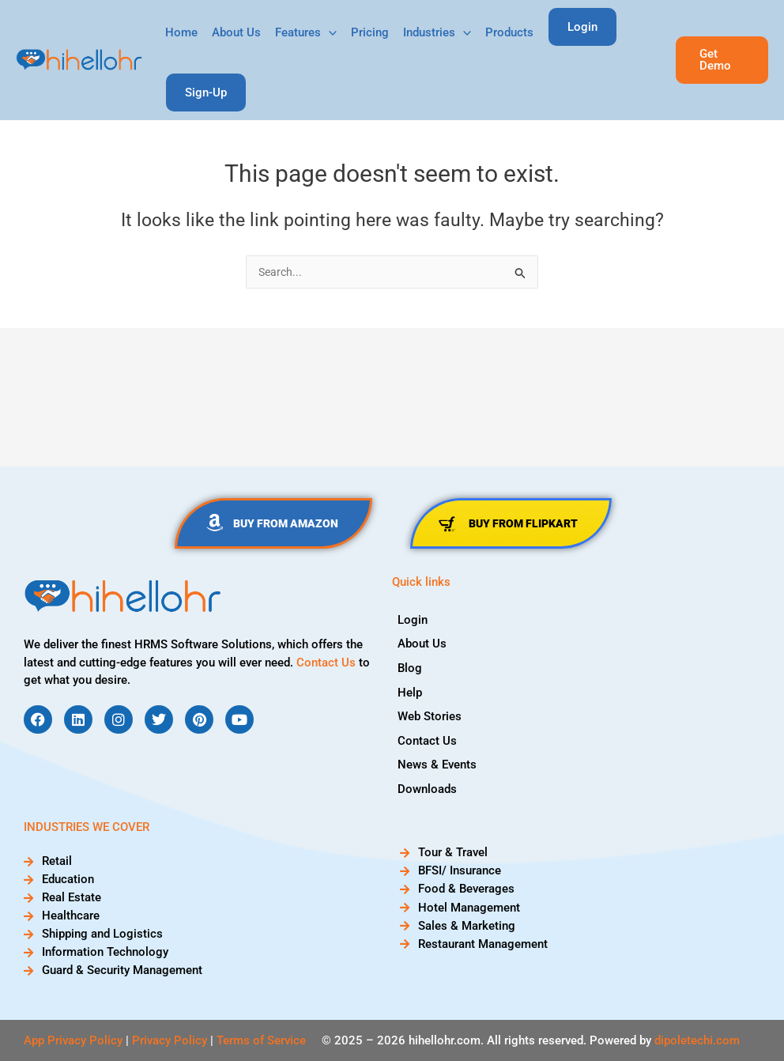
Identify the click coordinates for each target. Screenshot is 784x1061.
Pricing (370, 32)
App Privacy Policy (73, 1040)
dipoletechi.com (697, 1040)
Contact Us (326, 662)
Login (419, 620)
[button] (722, 60)
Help (416, 689)
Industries (437, 33)
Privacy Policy (169, 1040)
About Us (236, 32)
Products (509, 32)
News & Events (443, 757)
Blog (416, 666)
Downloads (433, 780)
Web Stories (436, 711)
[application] (329, 33)
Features (306, 33)
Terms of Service (261, 1040)
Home (181, 32)
